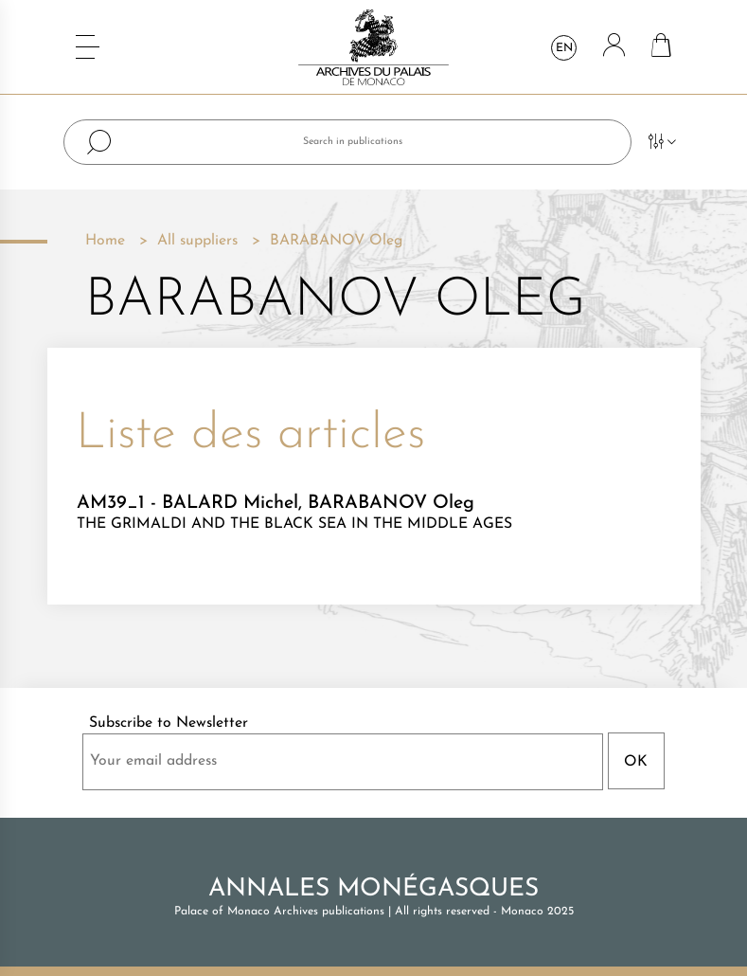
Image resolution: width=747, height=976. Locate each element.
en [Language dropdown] (564, 48)
